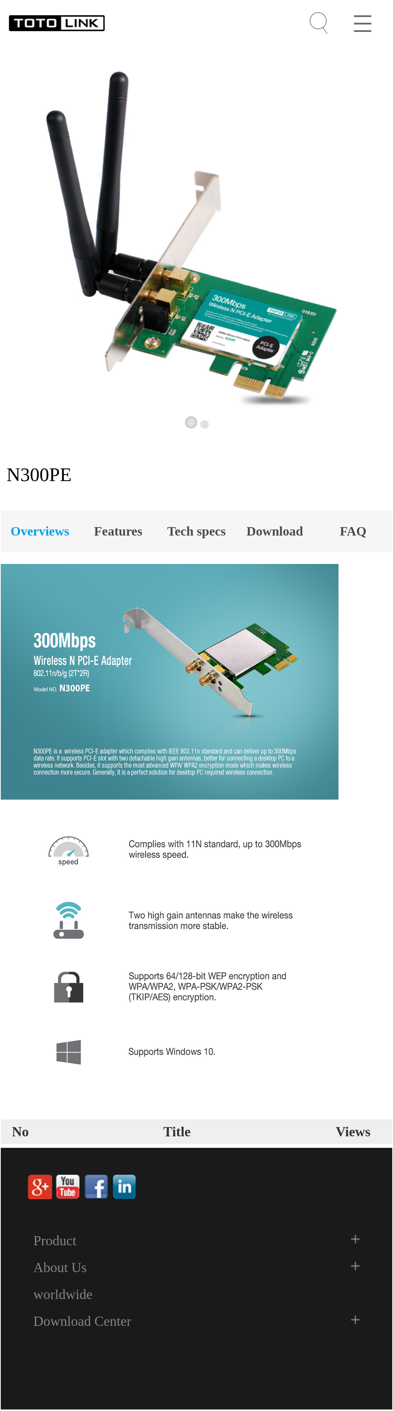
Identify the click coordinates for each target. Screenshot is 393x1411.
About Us (60, 1267)
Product (54, 1240)
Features (118, 531)
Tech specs (196, 531)
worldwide (62, 1294)
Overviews (40, 531)
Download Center (82, 1321)
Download (274, 531)
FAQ (353, 531)
